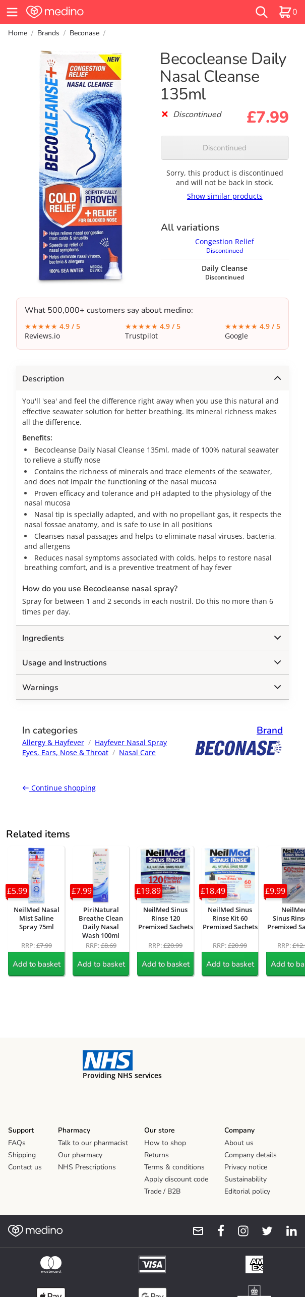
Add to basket (36, 964)
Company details (250, 1155)
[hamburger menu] (12, 12)
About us (239, 1143)
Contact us (25, 1167)
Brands (48, 33)
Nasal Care (137, 752)
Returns (156, 1155)
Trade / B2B (162, 1191)
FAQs (17, 1143)
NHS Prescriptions (87, 1167)
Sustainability (245, 1179)
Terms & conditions (174, 1167)
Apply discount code (176, 1179)
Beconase (84, 33)
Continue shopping (59, 788)
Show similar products (225, 196)
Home (17, 33)
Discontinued (225, 148)
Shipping (22, 1155)
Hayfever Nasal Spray (131, 742)
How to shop (165, 1143)
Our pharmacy (80, 1155)
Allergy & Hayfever (53, 742)
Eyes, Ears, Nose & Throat (65, 752)
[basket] (288, 12)
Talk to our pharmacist (93, 1143)
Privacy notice (245, 1167)
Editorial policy (247, 1191)
